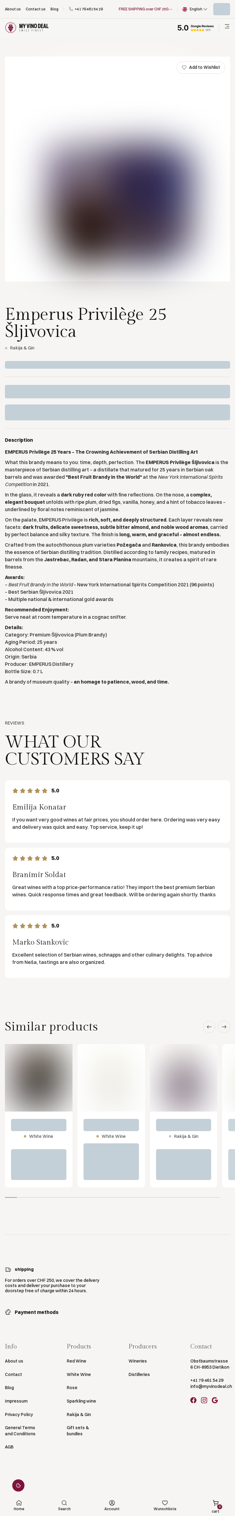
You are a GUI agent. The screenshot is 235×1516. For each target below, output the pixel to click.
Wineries (138, 1361)
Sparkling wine (81, 1401)
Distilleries (139, 1374)
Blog (9, 1387)
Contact (13, 1374)
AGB (9, 1447)
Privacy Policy (19, 1414)
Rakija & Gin (79, 1414)
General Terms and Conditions (20, 1431)
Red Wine (76, 1361)
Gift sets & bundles (78, 1431)
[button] (195, 9)
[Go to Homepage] (27, 27)
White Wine (79, 1374)
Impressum (16, 1401)
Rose (72, 1387)
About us (14, 1361)
